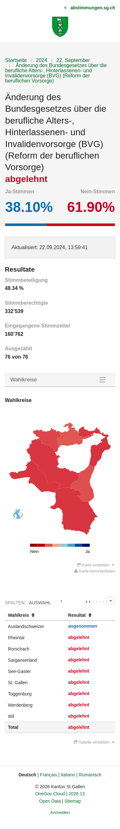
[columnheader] (35, 615)
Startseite (16, 60)
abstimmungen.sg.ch (92, 7)
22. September (73, 60)
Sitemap (72, 801)
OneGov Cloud (50, 793)
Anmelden (60, 812)
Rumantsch (90, 774)
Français (48, 774)
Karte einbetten (95, 565)
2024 (41, 60)
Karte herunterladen (94, 571)
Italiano (68, 774)
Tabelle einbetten (94, 742)
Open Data (50, 801)
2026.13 (76, 793)
